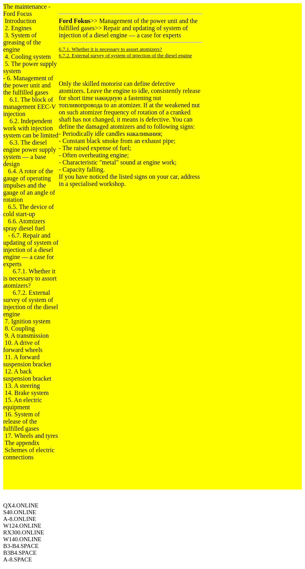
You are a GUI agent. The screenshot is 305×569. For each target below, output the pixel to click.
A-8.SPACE (17, 559)
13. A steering (22, 385)
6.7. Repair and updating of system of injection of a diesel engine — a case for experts (30, 249)
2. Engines (18, 28)
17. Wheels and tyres (31, 435)
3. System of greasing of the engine (22, 42)
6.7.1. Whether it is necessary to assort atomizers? (30, 278)
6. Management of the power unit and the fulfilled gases (28, 85)
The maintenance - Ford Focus (26, 10)
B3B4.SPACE (20, 553)
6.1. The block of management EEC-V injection (29, 106)
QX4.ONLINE (21, 505)
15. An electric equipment (22, 403)
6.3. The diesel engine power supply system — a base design (29, 153)
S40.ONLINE (19, 512)
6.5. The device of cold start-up (28, 210)
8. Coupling (20, 328)
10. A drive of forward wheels (22, 346)
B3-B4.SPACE (21, 546)
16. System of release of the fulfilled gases (21, 421)
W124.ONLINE (22, 526)
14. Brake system (27, 392)
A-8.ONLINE (19, 519)
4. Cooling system (28, 56)
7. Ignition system (27, 321)
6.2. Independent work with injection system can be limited (30, 128)
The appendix (22, 442)
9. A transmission (27, 335)
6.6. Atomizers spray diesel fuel (24, 225)
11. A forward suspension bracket (27, 361)
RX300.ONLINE (23, 532)
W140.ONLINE (22, 539)
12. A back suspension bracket (27, 375)
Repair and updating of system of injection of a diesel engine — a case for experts (123, 32)
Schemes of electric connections (28, 454)
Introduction (20, 20)
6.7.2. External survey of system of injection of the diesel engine (30, 303)
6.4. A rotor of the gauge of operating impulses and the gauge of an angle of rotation (29, 185)
